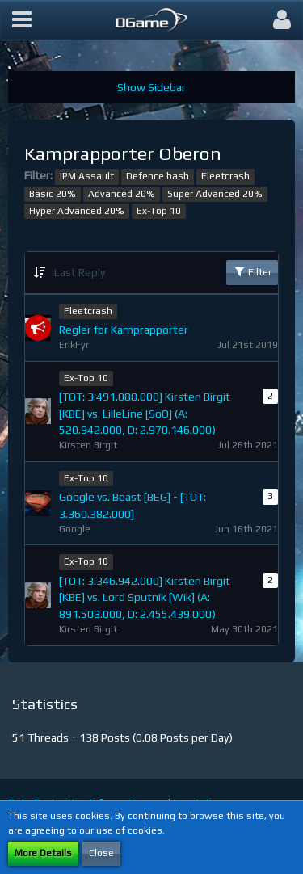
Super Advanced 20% (215, 194)
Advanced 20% (121, 194)
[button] (22, 20)
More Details (43, 853)
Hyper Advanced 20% (76, 210)
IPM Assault (87, 176)
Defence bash (157, 176)
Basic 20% (52, 194)
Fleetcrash (225, 176)
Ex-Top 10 (159, 210)
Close (101, 853)
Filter (252, 271)
